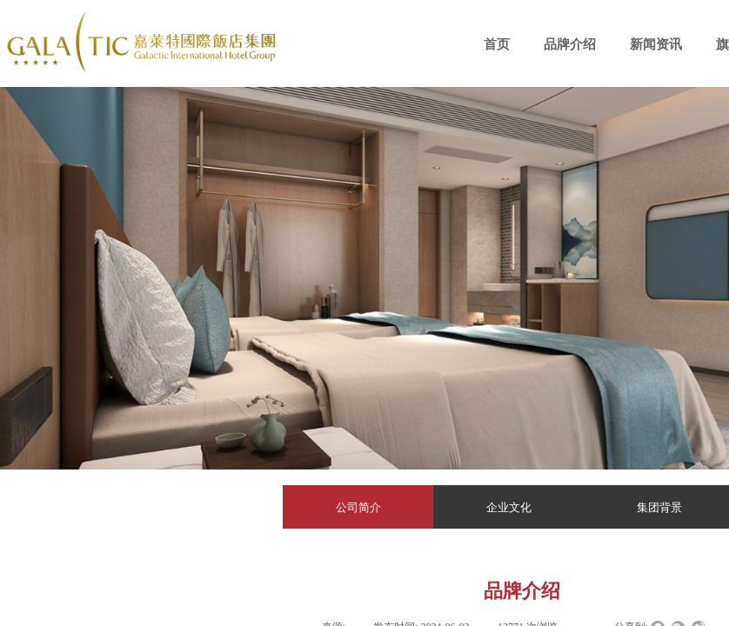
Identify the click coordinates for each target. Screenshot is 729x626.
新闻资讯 (656, 44)
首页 (497, 44)
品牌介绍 (570, 44)
